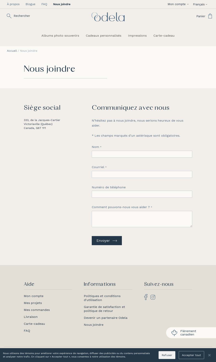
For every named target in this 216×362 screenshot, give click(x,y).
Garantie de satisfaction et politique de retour (104, 309)
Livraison (31, 317)
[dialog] (108, 355)
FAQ (44, 4)
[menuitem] (60, 35)
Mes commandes (37, 310)
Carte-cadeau (34, 324)
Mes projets (33, 303)
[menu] (108, 35)
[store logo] (108, 16)
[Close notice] (209, 355)
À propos (13, 4)
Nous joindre (93, 325)
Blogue (30, 4)
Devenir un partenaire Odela (105, 318)
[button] (179, 4)
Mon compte (33, 296)
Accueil (12, 50)
